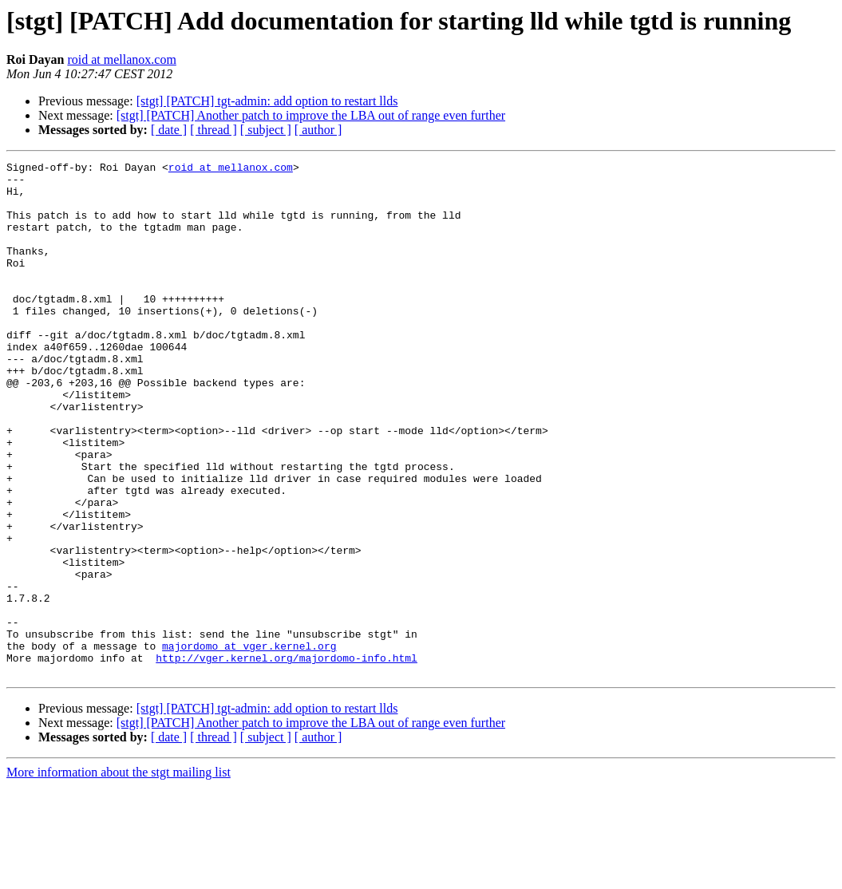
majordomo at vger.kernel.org (249, 744)
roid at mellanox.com (121, 59)
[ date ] (169, 129)
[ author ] (318, 129)
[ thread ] (213, 129)
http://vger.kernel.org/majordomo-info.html (286, 758)
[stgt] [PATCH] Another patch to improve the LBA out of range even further (311, 115)
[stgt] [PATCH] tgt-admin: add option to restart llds (267, 101)
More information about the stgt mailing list (118, 875)
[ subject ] (265, 129)
